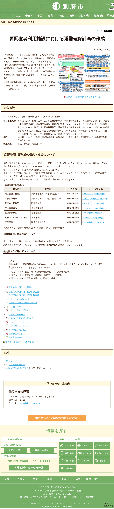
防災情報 (17, 22)
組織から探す (42, 450)
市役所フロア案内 (28, 503)
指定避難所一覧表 (17, 365)
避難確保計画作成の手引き (21, 287)
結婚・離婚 (103, 453)
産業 (50, 15)
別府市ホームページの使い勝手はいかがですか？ (57, 418)
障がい (86, 461)
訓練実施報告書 (16, 334)
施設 (72, 15)
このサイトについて (44, 503)
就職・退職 (69, 453)
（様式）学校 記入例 (19, 310)
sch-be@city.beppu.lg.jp (93, 217)
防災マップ (11, 361)
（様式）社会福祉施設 (19, 299)
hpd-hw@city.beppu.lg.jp (94, 213)
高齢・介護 (69, 461)
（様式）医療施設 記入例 (21, 318)
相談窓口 (103, 461)
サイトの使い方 (59, 503)
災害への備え (28, 22)
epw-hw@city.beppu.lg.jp (94, 194)
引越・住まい (86, 453)
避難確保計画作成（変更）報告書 (24, 292)
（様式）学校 (15, 307)
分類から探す (15, 450)
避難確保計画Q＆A (17, 330)
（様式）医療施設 (17, 314)
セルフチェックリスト (19, 322)
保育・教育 (103, 446)
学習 (39, 15)
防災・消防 (84, 15)
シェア (97, 30)
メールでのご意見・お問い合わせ (80, 503)
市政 (61, 15)
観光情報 (98, 15)
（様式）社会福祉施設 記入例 (23, 302)
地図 (79, 490)
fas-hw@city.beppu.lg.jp (93, 208)
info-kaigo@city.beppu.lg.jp (95, 198)
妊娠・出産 (69, 446)
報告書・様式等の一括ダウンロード (21, 342)
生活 (18, 15)
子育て (29, 15)
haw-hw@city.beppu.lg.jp (94, 203)
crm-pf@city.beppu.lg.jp (93, 222)
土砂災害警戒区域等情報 (17, 368)
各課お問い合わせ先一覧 (29, 467)
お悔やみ (69, 468)
